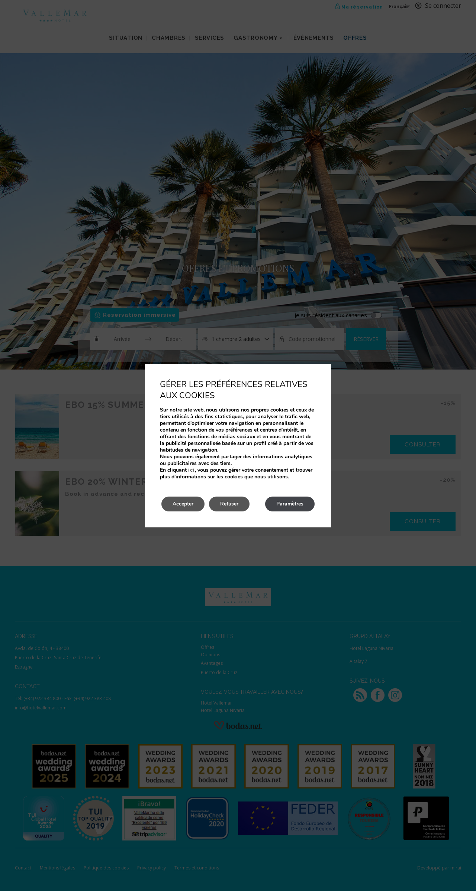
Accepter (183, 503)
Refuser (229, 503)
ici (191, 470)
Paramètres (289, 503)
